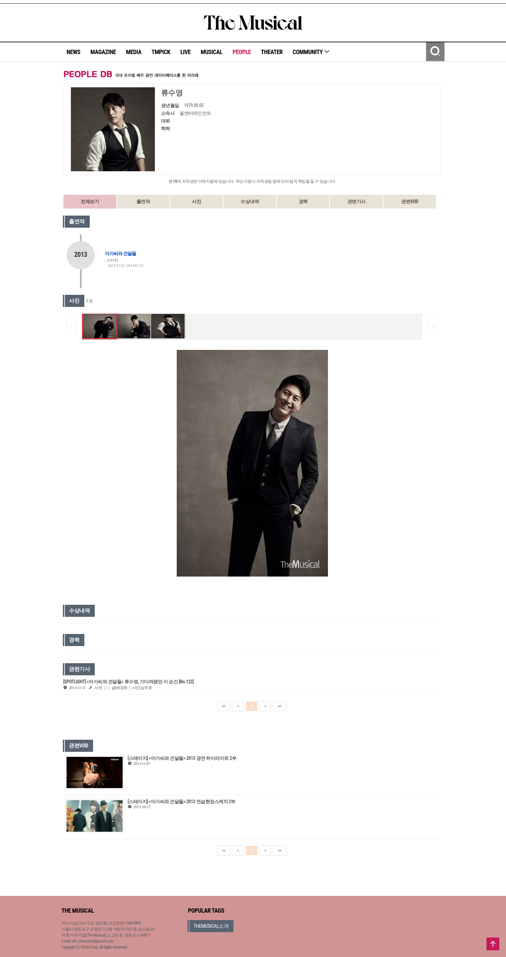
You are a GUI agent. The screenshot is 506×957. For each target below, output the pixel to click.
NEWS (73, 51)
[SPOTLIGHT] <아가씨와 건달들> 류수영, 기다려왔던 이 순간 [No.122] (128, 681)
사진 (196, 201)
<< (223, 706)
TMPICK (161, 51)
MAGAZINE (103, 51)
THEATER (272, 51)
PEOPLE (242, 51)
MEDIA (133, 51)
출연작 (143, 201)
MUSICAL (211, 51)
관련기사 (356, 201)
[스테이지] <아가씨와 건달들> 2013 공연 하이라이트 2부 (182, 758)
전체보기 (90, 201)
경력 (303, 201)
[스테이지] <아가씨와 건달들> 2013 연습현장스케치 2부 (182, 801)
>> (279, 706)
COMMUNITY (311, 51)
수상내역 (250, 201)
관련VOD (409, 201)
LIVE (185, 51)
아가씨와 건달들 (120, 253)
